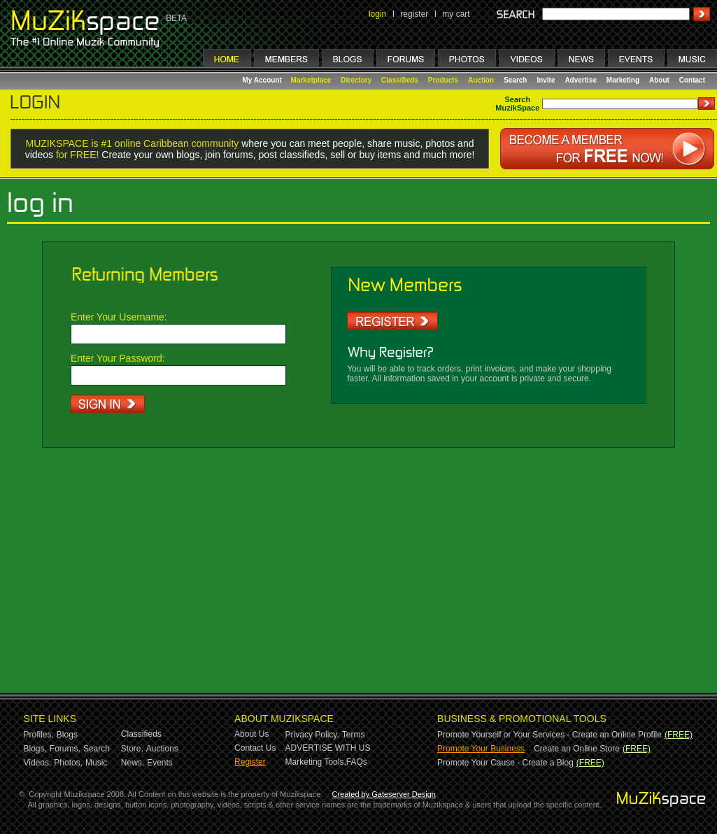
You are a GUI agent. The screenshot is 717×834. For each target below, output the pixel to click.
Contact (692, 80)
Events (160, 763)
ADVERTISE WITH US (328, 748)
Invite (546, 80)
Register (250, 762)
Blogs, (35, 749)
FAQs (356, 762)
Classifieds (399, 80)
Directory (356, 80)
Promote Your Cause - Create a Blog (505, 763)
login (377, 14)
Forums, (65, 749)
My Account (263, 80)
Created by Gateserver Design (384, 794)
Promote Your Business (481, 749)
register (414, 14)
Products (443, 80)
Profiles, (39, 735)
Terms (353, 735)
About (659, 80)
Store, (132, 749)
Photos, (68, 763)
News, (132, 763)
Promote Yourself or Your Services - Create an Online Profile (549, 735)
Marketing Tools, (315, 762)
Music (96, 763)
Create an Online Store (577, 749)
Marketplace (311, 80)
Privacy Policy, (312, 735)
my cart (455, 14)
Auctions (162, 749)
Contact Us (255, 748)
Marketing (622, 80)
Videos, (38, 763)
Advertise (581, 80)
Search (515, 80)
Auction (481, 80)
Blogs (67, 735)
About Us (251, 734)
